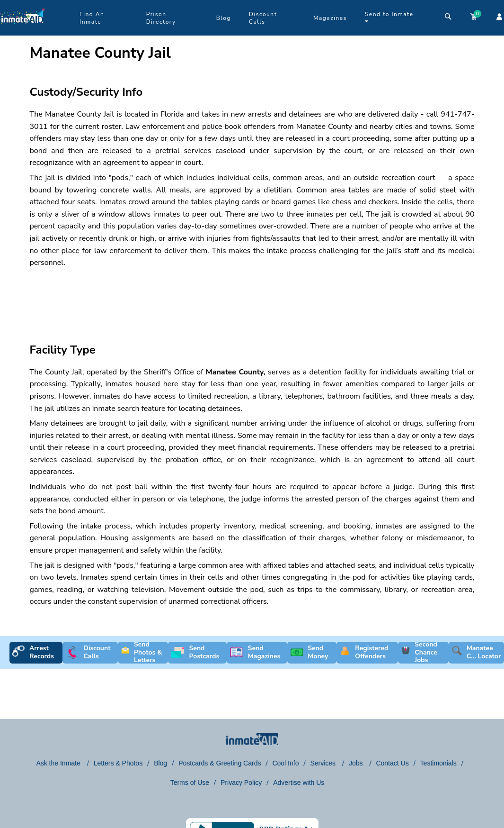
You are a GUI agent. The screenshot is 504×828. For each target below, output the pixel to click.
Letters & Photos (118, 763)
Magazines (330, 18)
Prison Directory (161, 18)
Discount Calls (263, 18)
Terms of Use (189, 782)
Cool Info (285, 763)
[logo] (22, 33)
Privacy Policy (241, 782)
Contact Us (392, 763)
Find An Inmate (92, 18)
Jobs (356, 763)
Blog (223, 18)
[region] (252, 297)
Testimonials (438, 763)
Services (323, 763)
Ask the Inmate (59, 763)
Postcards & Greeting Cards (219, 763)
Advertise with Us (298, 782)
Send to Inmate (389, 17)
